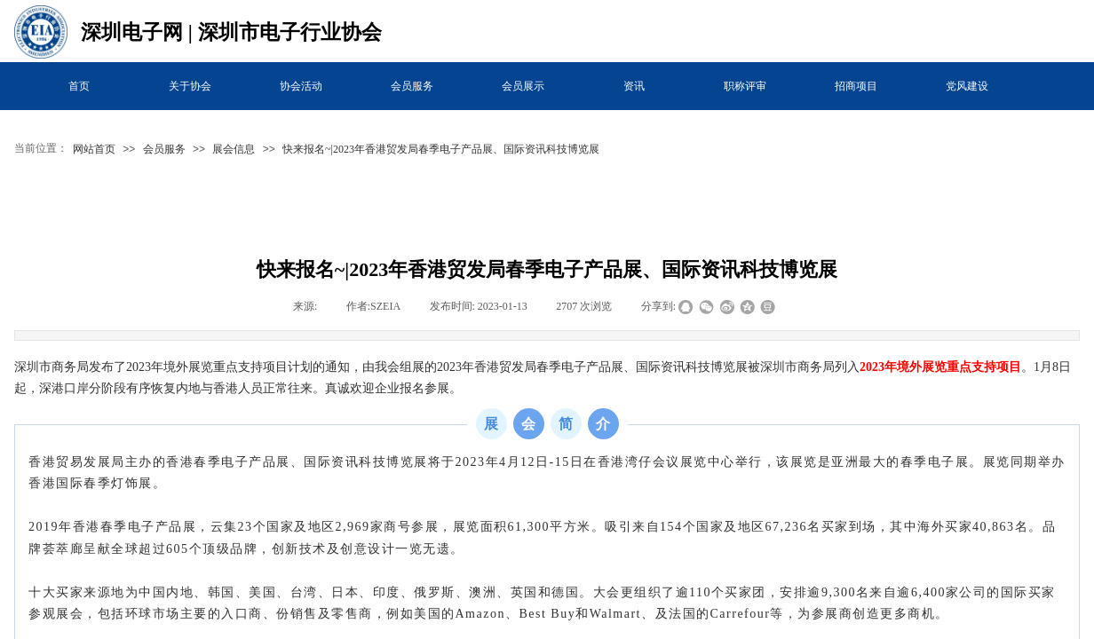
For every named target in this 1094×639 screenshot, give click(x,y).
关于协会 (190, 86)
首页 (79, 86)
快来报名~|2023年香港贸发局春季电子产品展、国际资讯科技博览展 (440, 149)
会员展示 (523, 86)
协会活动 (301, 86)
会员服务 (412, 86)
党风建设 (967, 86)
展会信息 (233, 149)
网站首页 (94, 149)
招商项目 (856, 86)
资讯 (634, 86)
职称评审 (745, 86)
